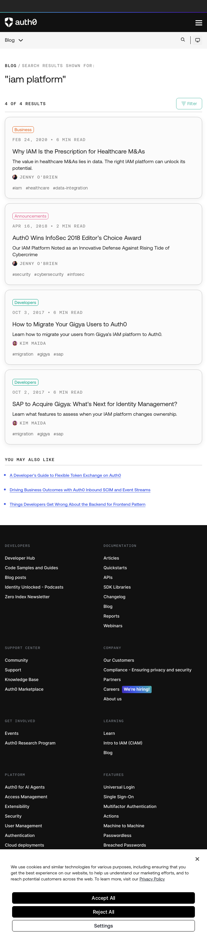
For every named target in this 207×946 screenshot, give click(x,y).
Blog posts (15, 577)
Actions (111, 816)
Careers (128, 689)
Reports (112, 616)
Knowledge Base (21, 679)
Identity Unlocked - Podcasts (34, 587)
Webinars (113, 625)
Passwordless (117, 835)
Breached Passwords (125, 845)
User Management (23, 825)
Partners (112, 679)
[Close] (197, 861)
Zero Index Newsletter (27, 596)
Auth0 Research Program (30, 743)
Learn (109, 733)
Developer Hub (20, 558)
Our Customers (119, 660)
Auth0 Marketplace (24, 689)
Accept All (103, 900)
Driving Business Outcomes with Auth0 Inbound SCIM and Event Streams (80, 489)
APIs (108, 577)
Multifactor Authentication (130, 806)
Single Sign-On (119, 796)
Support (13, 670)
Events (11, 733)
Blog (10, 40)
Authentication (20, 835)
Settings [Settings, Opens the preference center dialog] (103, 928)
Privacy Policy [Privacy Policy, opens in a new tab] (152, 881)
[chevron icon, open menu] (20, 40)
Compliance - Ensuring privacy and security (148, 670)
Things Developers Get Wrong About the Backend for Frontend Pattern (78, 504)
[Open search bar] (183, 40)
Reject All (103, 914)
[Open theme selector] (197, 40)
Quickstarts (115, 567)
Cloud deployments (24, 845)
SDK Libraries (117, 587)
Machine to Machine (124, 825)
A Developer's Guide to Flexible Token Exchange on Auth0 (65, 475)
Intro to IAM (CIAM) (123, 743)
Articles (111, 558)
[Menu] (199, 22)
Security (13, 816)
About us (113, 699)
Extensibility (17, 806)
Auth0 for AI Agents (25, 787)
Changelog (114, 596)
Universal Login (119, 787)
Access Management (26, 796)
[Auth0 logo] (100, 22)
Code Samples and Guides (31, 567)
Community (16, 660)
